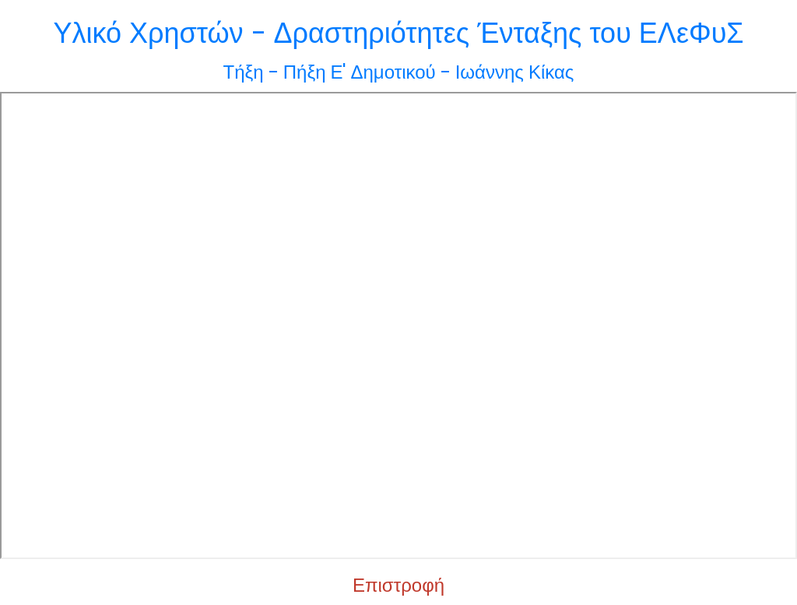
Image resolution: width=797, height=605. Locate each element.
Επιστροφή (398, 585)
